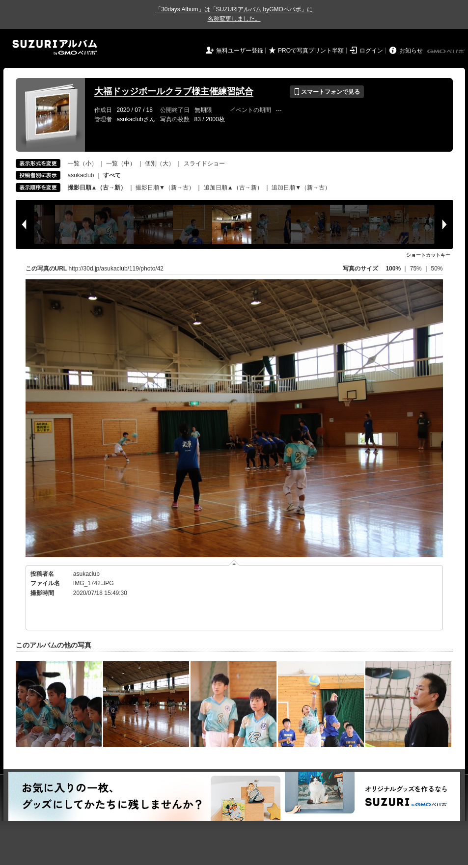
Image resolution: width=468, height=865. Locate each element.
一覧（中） (121, 163)
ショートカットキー (428, 255)
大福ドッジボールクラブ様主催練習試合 (173, 91)
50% (436, 268)
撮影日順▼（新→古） (165, 187)
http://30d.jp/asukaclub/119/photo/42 (116, 268)
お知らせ (411, 50)
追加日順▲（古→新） (233, 187)
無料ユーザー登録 (239, 50)
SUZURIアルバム (54, 47)
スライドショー (204, 163)
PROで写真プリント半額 (311, 50)
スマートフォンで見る (327, 91)
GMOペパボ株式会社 (447, 51)
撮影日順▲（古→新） (97, 187)
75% (416, 268)
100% (393, 268)
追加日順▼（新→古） (301, 187)
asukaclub (81, 175)
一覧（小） (82, 163)
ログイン (371, 50)
